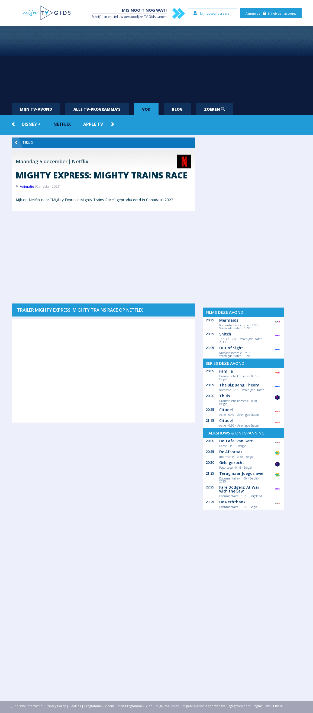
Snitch (225, 334)
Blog (177, 109)
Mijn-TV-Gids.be (167, 706)
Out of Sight (231, 347)
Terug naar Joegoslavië (241, 473)
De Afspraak (231, 451)
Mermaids (228, 320)
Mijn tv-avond (36, 109)
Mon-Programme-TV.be (135, 706)
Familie (226, 371)
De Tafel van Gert (236, 440)
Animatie (27, 186)
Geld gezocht (231, 462)
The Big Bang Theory (239, 385)
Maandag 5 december (41, 161)
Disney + (31, 124)
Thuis (224, 395)
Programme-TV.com (99, 706)
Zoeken (214, 109)
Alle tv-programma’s (97, 109)
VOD (146, 109)
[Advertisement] (156, 62)
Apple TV (93, 124)
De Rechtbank (232, 501)
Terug (24, 142)
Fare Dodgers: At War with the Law (239, 489)
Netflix (62, 124)
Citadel (226, 409)
